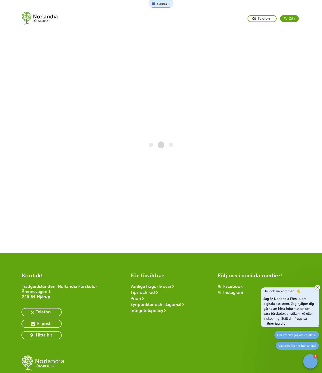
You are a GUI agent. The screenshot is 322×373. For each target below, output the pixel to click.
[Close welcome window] (317, 287)
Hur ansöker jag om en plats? (296, 335)
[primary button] (262, 18)
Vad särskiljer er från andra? (297, 345)
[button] (161, 4)
